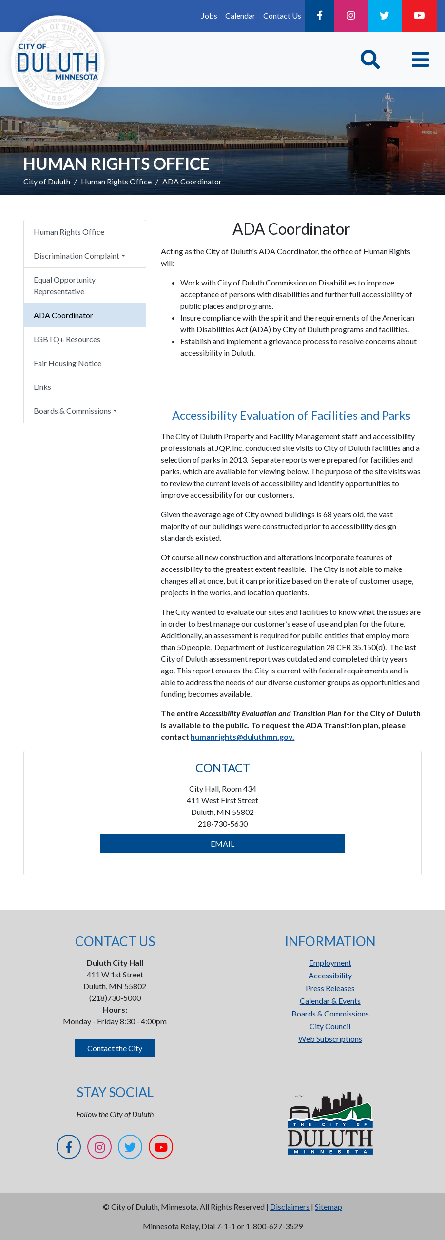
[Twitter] (385, 16)
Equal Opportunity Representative (65, 285)
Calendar (240, 15)
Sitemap (328, 1206)
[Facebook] (319, 16)
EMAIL (222, 843)
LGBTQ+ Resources (67, 339)
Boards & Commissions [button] (72, 410)
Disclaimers (290, 1206)
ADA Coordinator (63, 315)
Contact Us (282, 15)
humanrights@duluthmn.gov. (242, 736)
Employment (330, 962)
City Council (330, 1026)
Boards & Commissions (330, 1013)
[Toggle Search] (370, 59)
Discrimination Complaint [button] (76, 255)
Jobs (209, 15)
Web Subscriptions (330, 1038)
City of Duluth (46, 181)
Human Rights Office (116, 181)
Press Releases (330, 988)
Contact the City (114, 1048)
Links (42, 386)
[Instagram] (351, 16)
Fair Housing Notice (67, 362)
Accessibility (330, 975)
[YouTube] (419, 16)
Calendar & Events (330, 1000)
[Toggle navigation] (420, 59)
